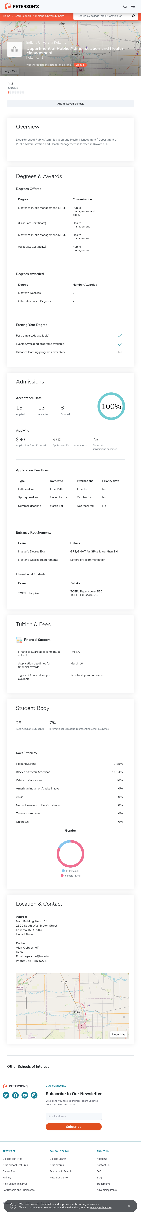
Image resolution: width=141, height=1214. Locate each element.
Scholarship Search (61, 1171)
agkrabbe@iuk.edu (37, 956)
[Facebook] (15, 1095)
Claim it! (79, 65)
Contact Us (103, 1165)
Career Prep (9, 1171)
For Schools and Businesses (19, 1190)
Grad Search (57, 1165)
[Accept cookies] (126, 1206)
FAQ (99, 1171)
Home (6, 16)
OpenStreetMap (116, 23)
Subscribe (73, 1127)
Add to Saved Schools (70, 104)
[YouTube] (24, 1095)
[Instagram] (34, 1095)
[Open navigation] (132, 6)
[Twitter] (6, 1095)
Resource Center (59, 1177)
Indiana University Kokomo (51, 16)
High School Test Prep (15, 1183)
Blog (99, 1177)
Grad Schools (23, 16)
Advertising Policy (107, 1190)
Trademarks (103, 1183)
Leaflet (96, 23)
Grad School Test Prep (15, 1165)
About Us (102, 1158)
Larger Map (10, 71)
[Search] (125, 6)
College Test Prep (12, 1158)
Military (7, 1177)
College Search (58, 1158)
